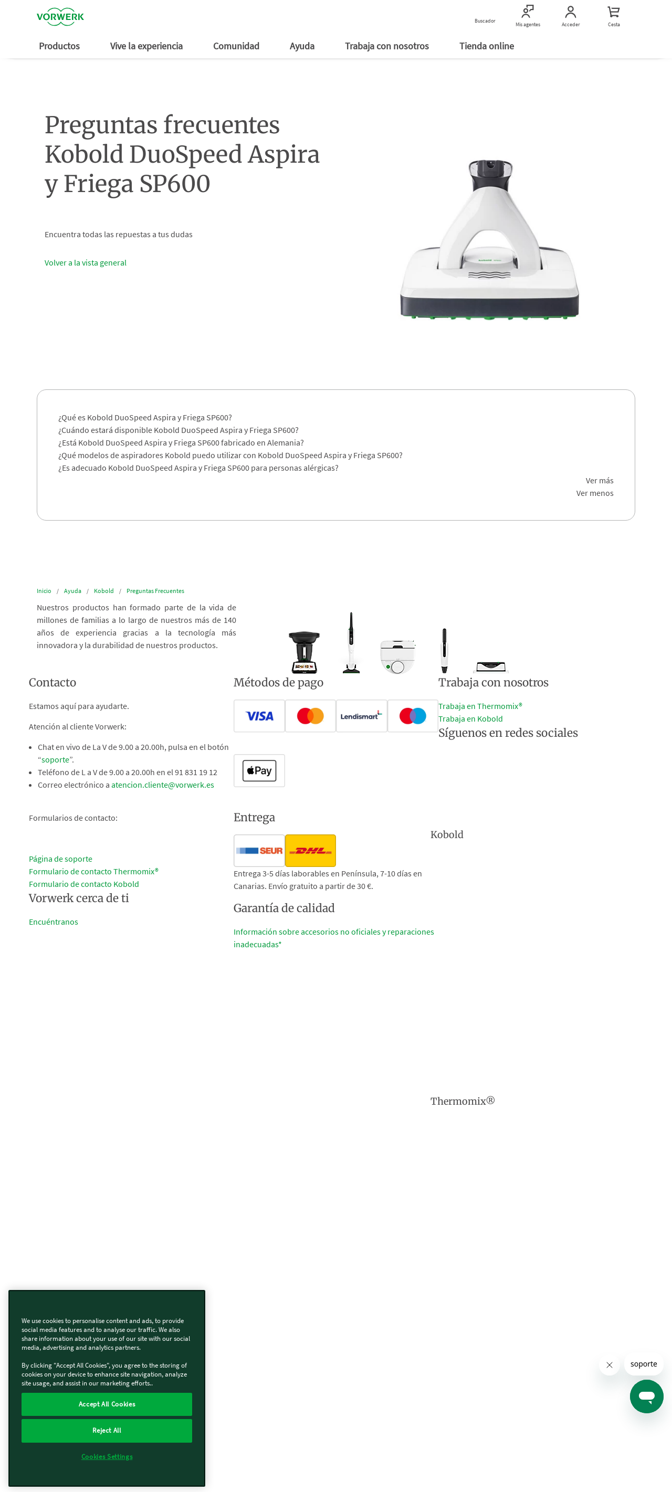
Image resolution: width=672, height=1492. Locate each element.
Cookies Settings (107, 1456)
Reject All (106, 1430)
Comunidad (237, 46)
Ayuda (303, 46)
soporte (55, 759)
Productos (60, 46)
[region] (106, 1388)
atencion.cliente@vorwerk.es (162, 784)
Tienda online (487, 46)
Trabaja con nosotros (388, 46)
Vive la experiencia (147, 46)
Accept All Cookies (107, 1404)
